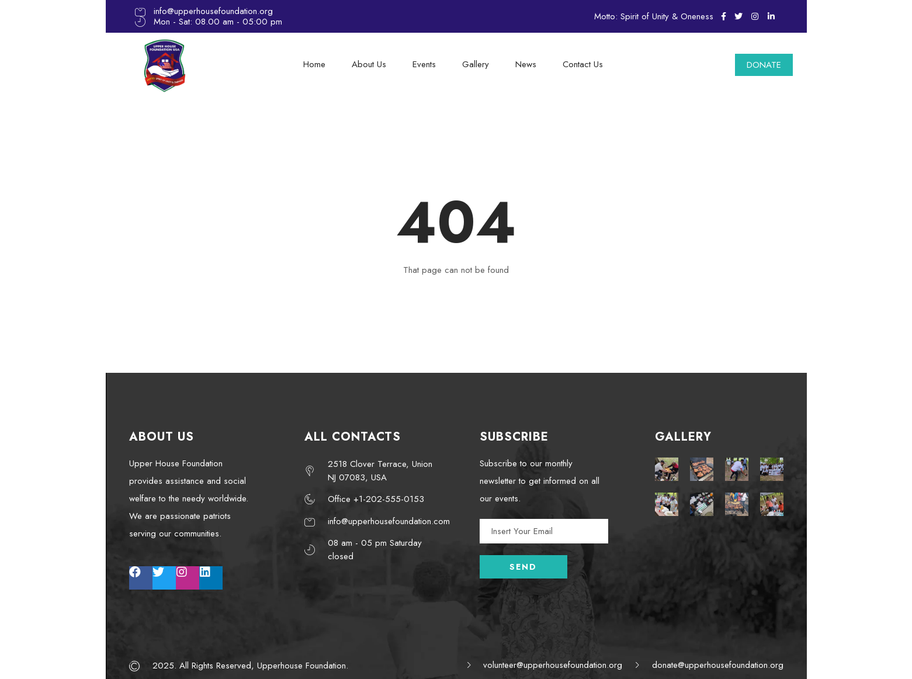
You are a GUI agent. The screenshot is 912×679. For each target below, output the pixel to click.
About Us (369, 64)
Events (424, 64)
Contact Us (583, 64)
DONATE (764, 64)
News (525, 64)
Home (314, 64)
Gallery (475, 64)
